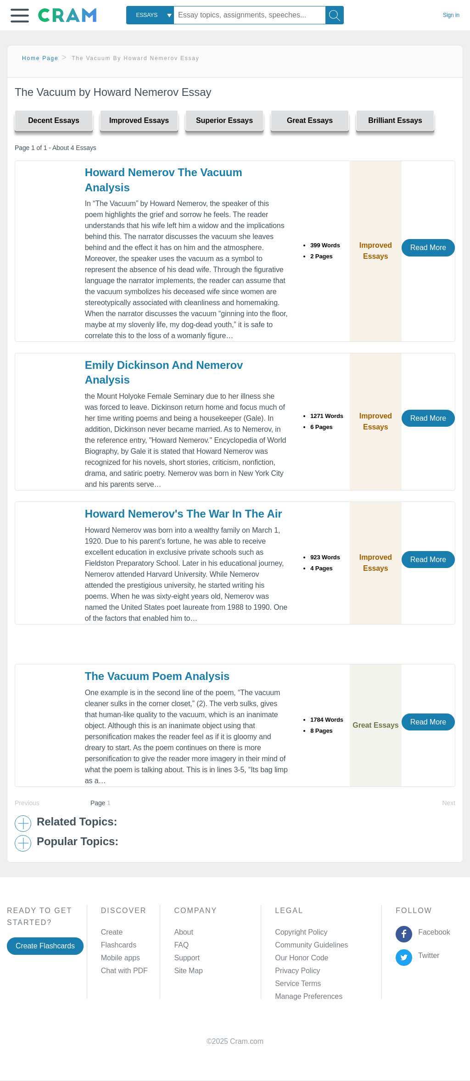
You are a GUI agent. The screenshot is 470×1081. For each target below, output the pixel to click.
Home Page (40, 58)
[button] (20, 15)
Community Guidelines (311, 945)
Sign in (451, 15)
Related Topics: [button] (77, 821)
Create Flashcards (45, 946)
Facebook (432, 932)
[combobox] (150, 15)
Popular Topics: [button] (77, 841)
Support (186, 958)
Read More (428, 247)
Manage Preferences (308, 996)
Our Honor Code (301, 958)
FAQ (181, 945)
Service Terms (298, 983)
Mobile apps (120, 958)
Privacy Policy (297, 971)
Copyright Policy (301, 932)
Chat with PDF (124, 971)
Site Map (188, 971)
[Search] (334, 15)
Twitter (427, 955)
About (183, 932)
